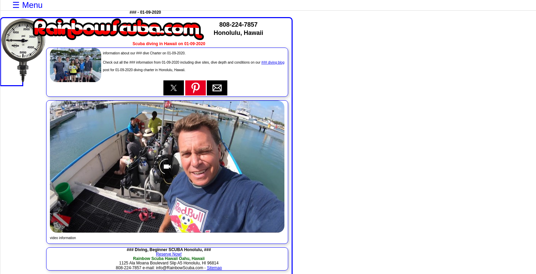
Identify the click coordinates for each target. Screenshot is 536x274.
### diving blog (273, 62)
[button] (173, 87)
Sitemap (214, 267)
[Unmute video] (167, 167)
